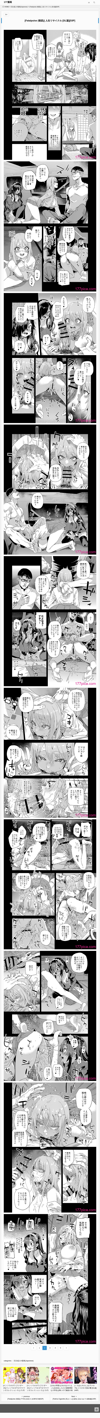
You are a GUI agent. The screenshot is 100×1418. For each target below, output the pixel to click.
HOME (5, 7)
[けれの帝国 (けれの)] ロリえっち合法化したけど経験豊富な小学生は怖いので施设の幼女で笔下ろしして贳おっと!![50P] (62, 1390)
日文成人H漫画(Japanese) (19, 7)
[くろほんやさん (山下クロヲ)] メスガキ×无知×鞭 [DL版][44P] (85, 1388)
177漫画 (8, 2)
